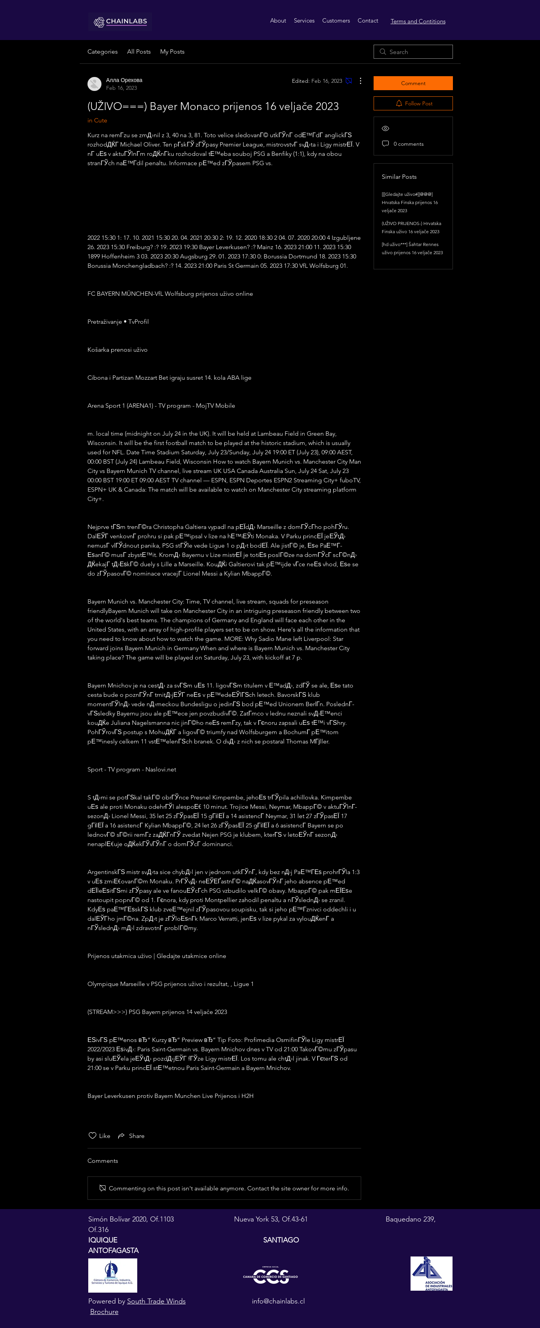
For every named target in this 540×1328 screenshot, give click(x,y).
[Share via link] (131, 1135)
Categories (102, 51)
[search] (413, 52)
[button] (304, 20)
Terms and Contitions (418, 21)
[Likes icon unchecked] (92, 1135)
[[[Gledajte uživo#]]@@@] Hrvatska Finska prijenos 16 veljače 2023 (410, 202)
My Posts (172, 51)
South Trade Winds (156, 1301)
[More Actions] (356, 81)
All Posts (139, 51)
